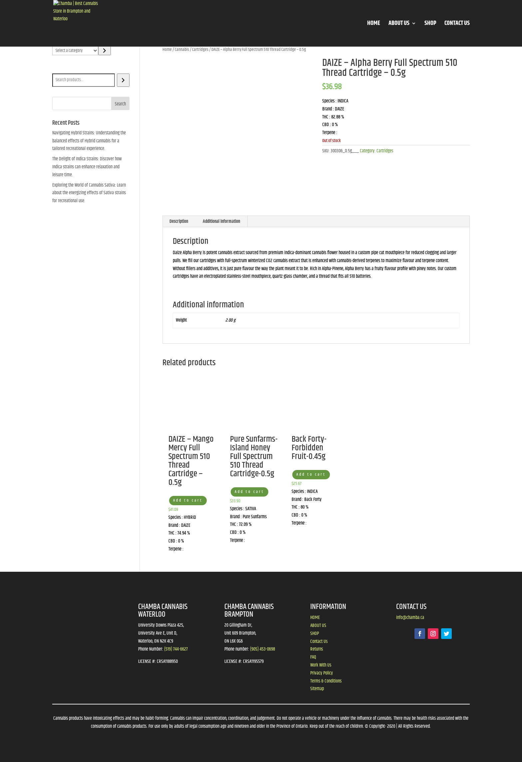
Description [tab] (178, 221)
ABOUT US (399, 24)
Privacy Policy (321, 673)
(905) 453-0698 (262, 649)
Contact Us (319, 641)
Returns (316, 649)
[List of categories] (75, 50)
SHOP (430, 24)
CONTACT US (457, 24)
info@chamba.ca (410, 617)
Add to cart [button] (188, 500)
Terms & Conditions (326, 681)
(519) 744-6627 (176, 649)
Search (59, 69)
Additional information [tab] (221, 221)
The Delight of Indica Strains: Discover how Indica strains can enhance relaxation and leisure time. (87, 167)
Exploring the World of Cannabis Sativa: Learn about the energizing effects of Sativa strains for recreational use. (89, 193)
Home (167, 49)
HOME (373, 24)
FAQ (313, 657)
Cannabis (182, 49)
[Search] (123, 80)
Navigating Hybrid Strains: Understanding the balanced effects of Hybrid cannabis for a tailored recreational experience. (89, 141)
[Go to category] (104, 50)
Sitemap (317, 688)
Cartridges (200, 49)
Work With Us (320, 665)
